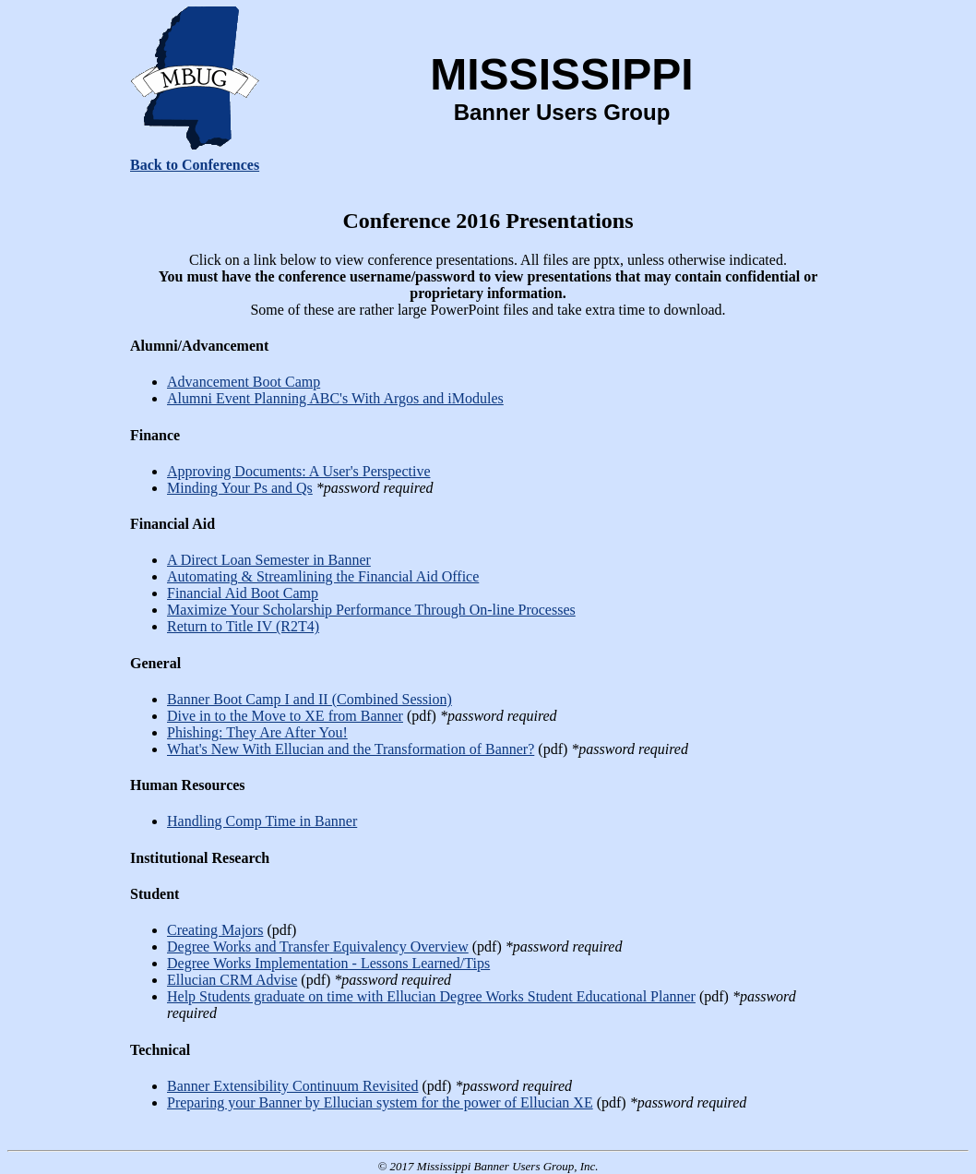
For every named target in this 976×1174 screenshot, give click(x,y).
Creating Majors (215, 930)
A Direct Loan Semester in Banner (269, 560)
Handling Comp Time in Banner (262, 821)
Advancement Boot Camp (243, 381)
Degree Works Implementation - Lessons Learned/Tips (328, 963)
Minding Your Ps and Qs (240, 488)
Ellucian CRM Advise (232, 980)
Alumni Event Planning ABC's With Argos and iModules (335, 398)
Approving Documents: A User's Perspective (299, 471)
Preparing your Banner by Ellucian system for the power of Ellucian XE (380, 1102)
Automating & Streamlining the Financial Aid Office (323, 576)
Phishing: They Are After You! (257, 732)
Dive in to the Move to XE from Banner (285, 716)
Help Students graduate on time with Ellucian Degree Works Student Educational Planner (431, 996)
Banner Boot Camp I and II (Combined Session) (309, 699)
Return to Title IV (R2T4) (243, 626)
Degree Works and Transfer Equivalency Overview (318, 946)
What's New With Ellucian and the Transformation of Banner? (350, 749)
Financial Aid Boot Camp (242, 593)
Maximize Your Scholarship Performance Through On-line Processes (371, 609)
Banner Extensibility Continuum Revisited (292, 1086)
